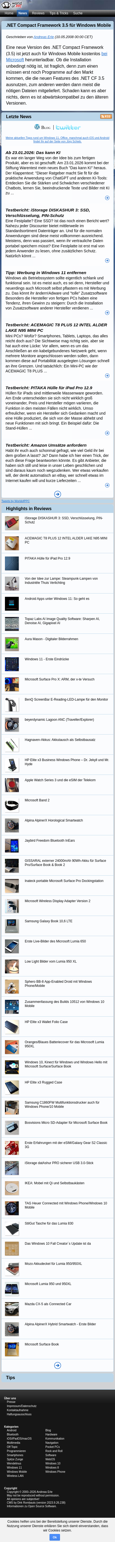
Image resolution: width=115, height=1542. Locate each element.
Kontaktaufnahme (17, 1410)
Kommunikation (54, 1438)
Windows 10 (52, 1463)
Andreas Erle (44, 37)
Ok (55, 1537)
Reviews (38, 13)
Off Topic (12, 1446)
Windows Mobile (17, 1471)
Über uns (10, 1398)
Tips (10, 1377)
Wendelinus (14, 1463)
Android (11, 1430)
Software (50, 1455)
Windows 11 (14, 1467)
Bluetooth (12, 1434)
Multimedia (13, 1442)
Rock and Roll (53, 1451)
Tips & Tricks (59, 13)
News (22, 13)
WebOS (50, 1459)
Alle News (57, 494)
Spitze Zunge (15, 1459)
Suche (78, 13)
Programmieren (16, 1451)
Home (9, 13)
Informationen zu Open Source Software (31, 1506)
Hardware (51, 1434)
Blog (42, 127)
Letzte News (18, 116)
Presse (11, 1401)
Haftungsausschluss (19, 1414)
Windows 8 (52, 1467)
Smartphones (15, 1455)
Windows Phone (55, 1471)
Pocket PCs (52, 1446)
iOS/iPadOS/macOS (19, 1438)
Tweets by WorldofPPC (15, 501)
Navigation (51, 1442)
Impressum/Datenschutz (22, 1406)
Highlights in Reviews (28, 508)
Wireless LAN (15, 1475)
